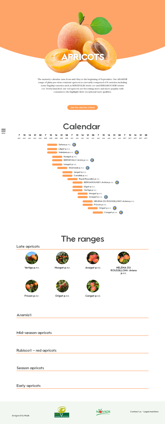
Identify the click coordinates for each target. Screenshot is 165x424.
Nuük (26, 415)
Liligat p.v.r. (64, 149)
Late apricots (28, 246)
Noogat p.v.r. (95, 193)
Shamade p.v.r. (76, 168)
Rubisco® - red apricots (37, 350)
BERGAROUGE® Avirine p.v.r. (99, 182)
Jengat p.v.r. (80, 172)
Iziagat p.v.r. (70, 164)
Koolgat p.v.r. (70, 156)
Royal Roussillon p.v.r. (89, 179)
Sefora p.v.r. (65, 144)
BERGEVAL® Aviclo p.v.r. (76, 160)
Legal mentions (151, 411)
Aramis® (24, 315)
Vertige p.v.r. (90, 190)
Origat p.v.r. (105, 208)
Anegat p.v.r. (96, 197)
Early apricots (29, 386)
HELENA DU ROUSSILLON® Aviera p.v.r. (114, 201)
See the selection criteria (82, 107)
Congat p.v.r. (111, 212)
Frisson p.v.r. (100, 204)
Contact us (135, 411)
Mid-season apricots (34, 333)
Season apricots (30, 368)
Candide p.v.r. (81, 175)
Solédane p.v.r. (66, 152)
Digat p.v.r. (89, 186)
